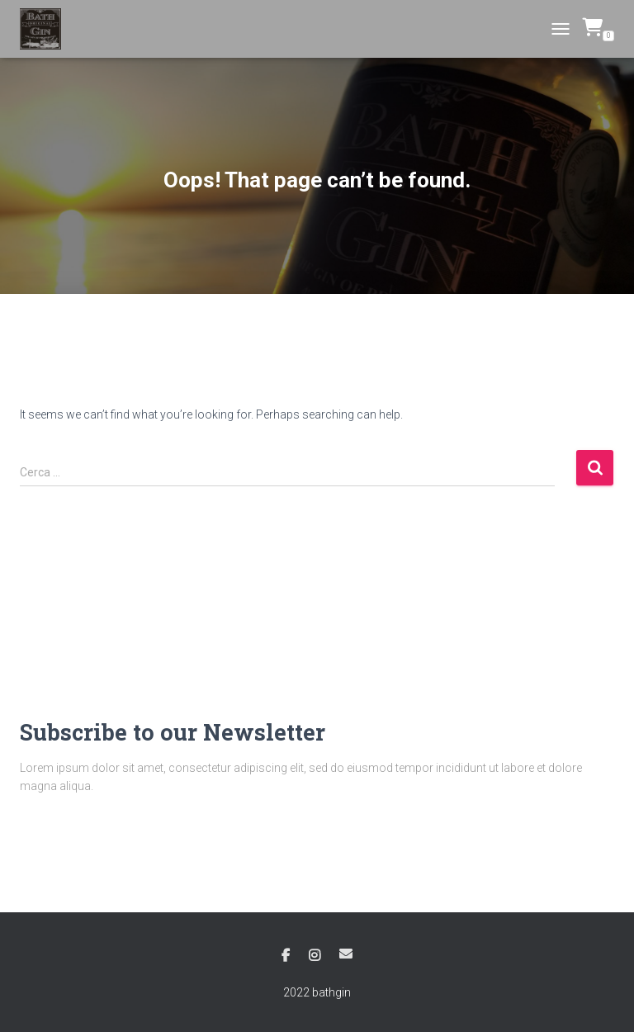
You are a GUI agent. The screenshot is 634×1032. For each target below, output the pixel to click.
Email (346, 953)
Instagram (314, 956)
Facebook (285, 956)
